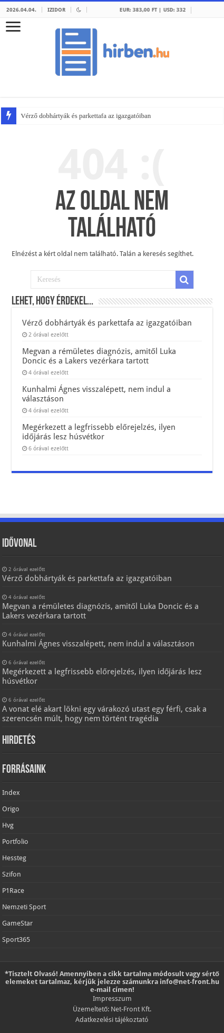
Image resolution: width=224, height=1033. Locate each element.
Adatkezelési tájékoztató (112, 1020)
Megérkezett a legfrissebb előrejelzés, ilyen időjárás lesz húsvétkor (98, 431)
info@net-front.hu (189, 982)
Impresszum (112, 998)
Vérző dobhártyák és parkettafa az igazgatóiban (86, 116)
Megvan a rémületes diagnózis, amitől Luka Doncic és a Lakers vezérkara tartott (99, 356)
